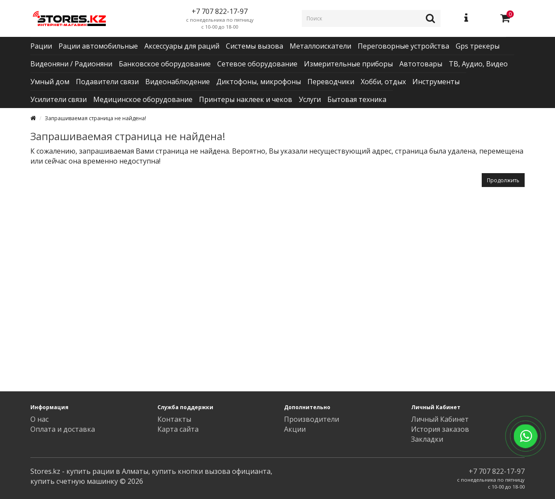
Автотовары (420, 64)
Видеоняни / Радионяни (71, 64)
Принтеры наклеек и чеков (245, 99)
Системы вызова (254, 46)
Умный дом (49, 81)
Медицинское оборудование (143, 99)
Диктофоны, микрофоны (258, 81)
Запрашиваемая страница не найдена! (95, 118)
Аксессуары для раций (181, 46)
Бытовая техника (356, 99)
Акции (295, 429)
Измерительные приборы (348, 64)
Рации (41, 46)
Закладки (427, 439)
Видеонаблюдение (177, 81)
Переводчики (330, 81)
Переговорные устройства (403, 46)
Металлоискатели (320, 46)
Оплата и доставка (62, 429)
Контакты (174, 419)
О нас (39, 419)
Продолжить (503, 180)
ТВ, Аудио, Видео (478, 64)
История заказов (440, 429)
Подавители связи (107, 81)
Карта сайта (178, 429)
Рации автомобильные (98, 46)
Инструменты (436, 81)
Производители (311, 419)
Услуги (310, 99)
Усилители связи (58, 99)
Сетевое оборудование (257, 64)
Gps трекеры (478, 46)
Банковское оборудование (165, 64)
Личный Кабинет (440, 419)
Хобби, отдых (383, 81)
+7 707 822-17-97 (497, 471)
